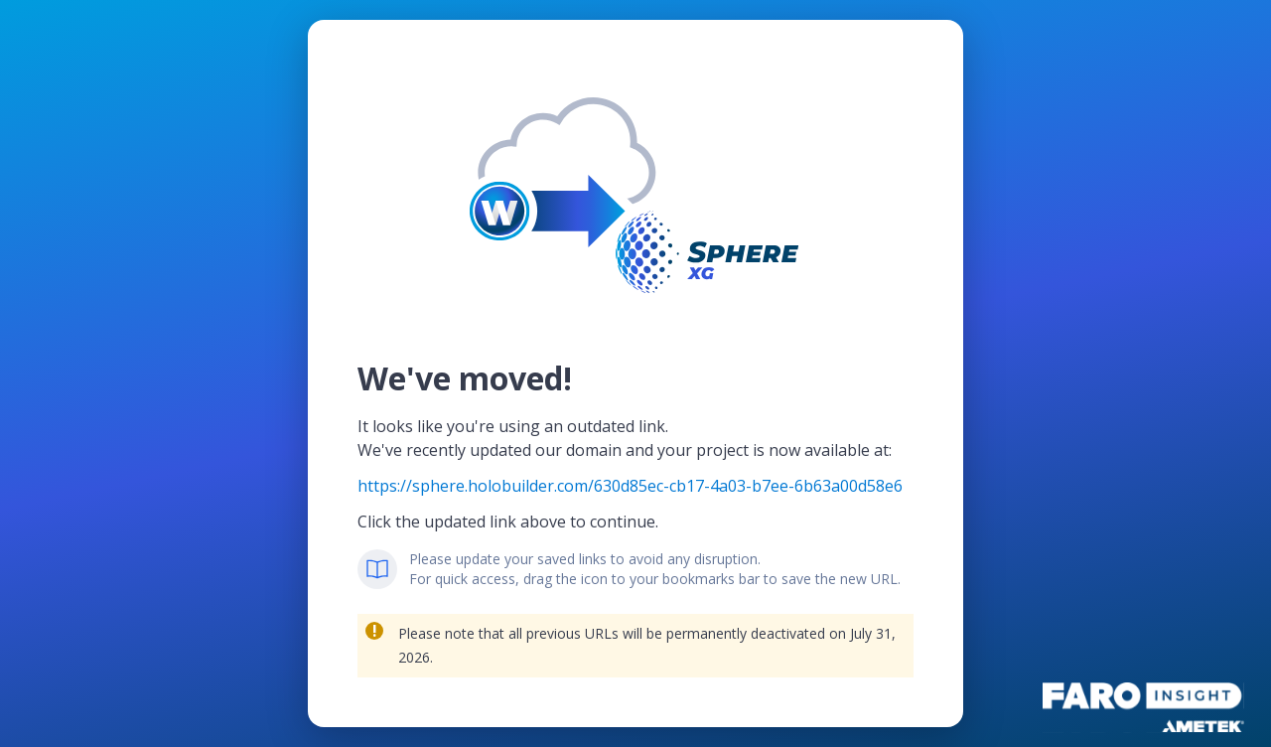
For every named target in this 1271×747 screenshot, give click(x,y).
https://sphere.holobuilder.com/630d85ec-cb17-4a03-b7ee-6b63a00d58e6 (630, 486)
